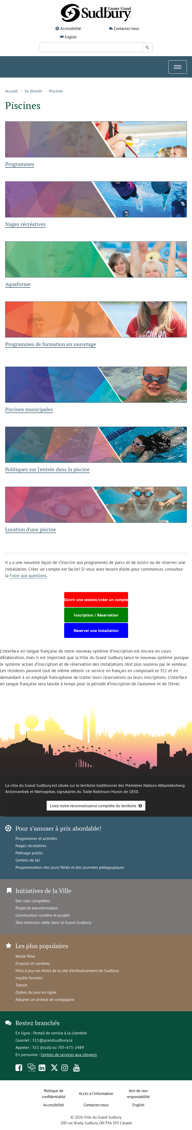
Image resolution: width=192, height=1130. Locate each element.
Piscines (56, 91)
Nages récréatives (25, 224)
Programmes (19, 164)
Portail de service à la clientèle (60, 1032)
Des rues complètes (32, 900)
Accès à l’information (96, 1093)
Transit (21, 985)
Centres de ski (27, 860)
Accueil (11, 91)
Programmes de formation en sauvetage (50, 344)
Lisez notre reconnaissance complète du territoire (93, 805)
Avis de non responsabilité (138, 1093)
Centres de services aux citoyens (69, 1054)
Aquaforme (17, 284)
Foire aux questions (28, 575)
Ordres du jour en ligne (35, 992)
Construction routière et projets (42, 915)
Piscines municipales (29, 409)
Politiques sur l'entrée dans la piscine (47, 469)
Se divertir (33, 91)
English (71, 37)
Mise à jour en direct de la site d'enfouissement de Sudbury (67, 970)
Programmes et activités (36, 838)
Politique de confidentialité (53, 1093)
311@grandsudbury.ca (52, 1040)
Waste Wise (25, 956)
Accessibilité (70, 28)
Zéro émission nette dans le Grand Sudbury (53, 922)
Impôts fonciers (29, 977)
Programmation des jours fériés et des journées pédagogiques (69, 867)
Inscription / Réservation (96, 615)
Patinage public (29, 852)
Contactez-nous (126, 28)
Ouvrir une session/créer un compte (96, 599)
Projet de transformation (36, 907)
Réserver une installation (96, 630)
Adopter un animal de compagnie (44, 999)
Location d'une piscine (30, 529)
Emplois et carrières (32, 963)
